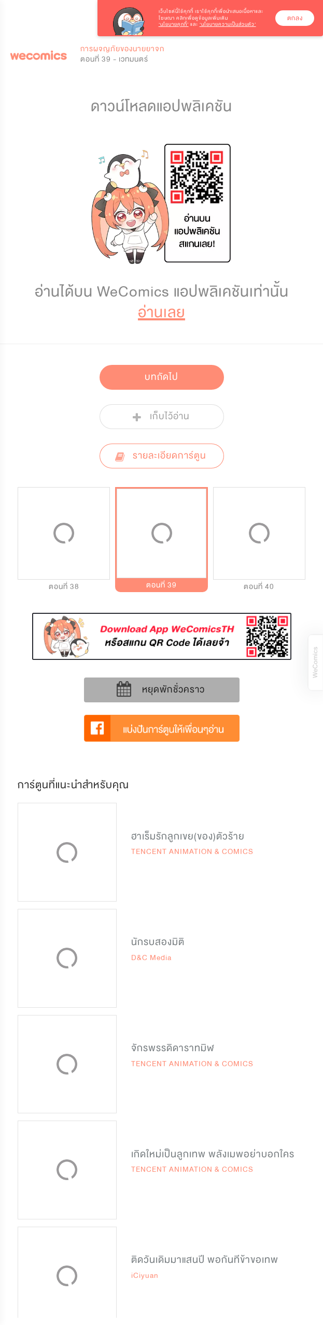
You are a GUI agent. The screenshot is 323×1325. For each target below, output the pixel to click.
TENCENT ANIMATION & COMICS (192, 851)
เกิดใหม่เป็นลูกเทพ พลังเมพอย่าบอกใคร (212, 1154)
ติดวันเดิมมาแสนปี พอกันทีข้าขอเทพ (204, 1260)
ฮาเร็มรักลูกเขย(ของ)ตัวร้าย (188, 836)
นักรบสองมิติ (158, 942)
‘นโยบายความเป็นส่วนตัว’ (228, 24)
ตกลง (295, 18)
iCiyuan (145, 1275)
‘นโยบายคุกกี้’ (174, 24)
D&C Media (151, 957)
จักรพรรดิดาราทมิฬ (173, 1048)
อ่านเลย (161, 312)
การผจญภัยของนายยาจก (122, 48)
